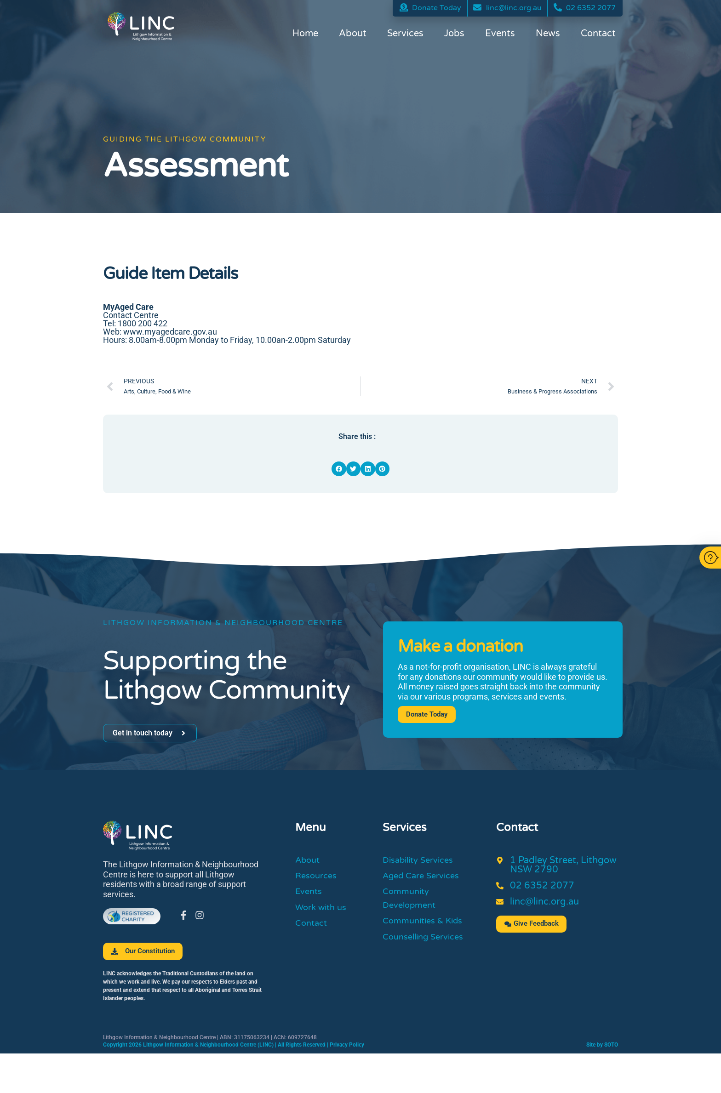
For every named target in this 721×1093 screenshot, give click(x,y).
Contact (598, 34)
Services (405, 34)
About (352, 34)
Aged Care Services (425, 877)
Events (500, 34)
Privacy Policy (347, 1045)
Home (305, 34)
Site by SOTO (602, 1045)
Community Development (412, 902)
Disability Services (422, 860)
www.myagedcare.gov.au (170, 331)
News (548, 34)
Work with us (323, 911)
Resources (318, 877)
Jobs (454, 34)
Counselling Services (427, 943)
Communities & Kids (426, 926)
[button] (339, 468)
